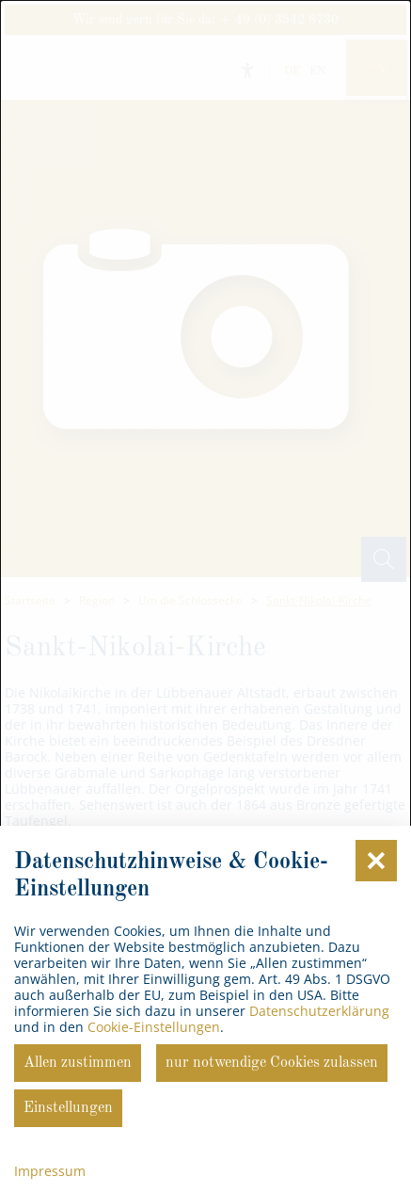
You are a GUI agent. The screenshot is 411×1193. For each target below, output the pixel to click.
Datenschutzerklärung (319, 1011)
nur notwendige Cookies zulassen (272, 1063)
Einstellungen (68, 1108)
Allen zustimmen (78, 1063)
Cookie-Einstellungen (153, 1027)
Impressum (50, 1171)
